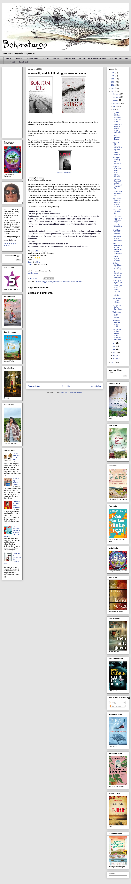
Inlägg (113, 703)
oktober (116, 100)
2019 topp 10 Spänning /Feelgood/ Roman (92, 58)
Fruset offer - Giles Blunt (117, 226)
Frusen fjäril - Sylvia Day (117, 282)
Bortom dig (66, 282)
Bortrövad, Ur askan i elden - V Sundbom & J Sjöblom (117, 290)
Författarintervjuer (69, 58)
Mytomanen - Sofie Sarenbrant (117, 307)
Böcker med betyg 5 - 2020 (119, 58)
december (116, 94)
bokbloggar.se (33, 273)
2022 (113, 85)
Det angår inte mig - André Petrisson (117, 160)
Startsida (8, 58)
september (117, 103)
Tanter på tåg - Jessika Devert (16, 481)
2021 (113, 88)
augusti (115, 106)
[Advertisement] (64, 363)
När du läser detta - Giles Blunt (16, 456)
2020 (113, 91)
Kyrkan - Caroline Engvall (116, 137)
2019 (113, 362)
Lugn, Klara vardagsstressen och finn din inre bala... (117, 202)
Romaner (46, 58)
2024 (113, 79)
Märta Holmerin (41, 251)
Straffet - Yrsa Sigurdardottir (117, 193)
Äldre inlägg (96, 386)
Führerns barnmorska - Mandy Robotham (117, 274)
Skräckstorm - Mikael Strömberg (117, 239)
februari (116, 355)
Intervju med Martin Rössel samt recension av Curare (117, 334)
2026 (113, 73)
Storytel (30, 264)
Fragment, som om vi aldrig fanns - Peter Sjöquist (117, 171)
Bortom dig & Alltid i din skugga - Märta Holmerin (117, 128)
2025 (113, 76)
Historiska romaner (32, 58)
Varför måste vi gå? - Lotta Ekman (117, 315)
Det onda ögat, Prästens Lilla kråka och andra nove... (117, 116)
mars (115, 352)
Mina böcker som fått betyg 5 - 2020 (117, 323)
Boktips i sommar (116, 154)
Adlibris (37, 262)
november (116, 97)
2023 (113, 82)
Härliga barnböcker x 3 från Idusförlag (117, 266)
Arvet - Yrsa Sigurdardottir (117, 211)
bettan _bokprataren (55, 282)
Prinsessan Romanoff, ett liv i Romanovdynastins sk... (117, 184)
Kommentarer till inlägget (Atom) (71, 392)
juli (114, 109)
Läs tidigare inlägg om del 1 (65, 172)
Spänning (56, 58)
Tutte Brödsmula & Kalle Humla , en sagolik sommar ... (117, 248)
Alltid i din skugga (40, 282)
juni (114, 343)
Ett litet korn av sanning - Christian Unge (117, 219)
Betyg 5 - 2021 (10, 62)
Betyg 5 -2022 (23, 62)
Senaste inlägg (34, 386)
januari (115, 358)
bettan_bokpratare (10, 240)
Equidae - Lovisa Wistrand (116, 258)
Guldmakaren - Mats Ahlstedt (117, 300)
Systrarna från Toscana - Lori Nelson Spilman (117, 146)
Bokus (30, 262)
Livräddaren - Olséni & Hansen (117, 232)
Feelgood (18, 58)
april (114, 349)
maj (114, 346)
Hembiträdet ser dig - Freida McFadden (16, 504)
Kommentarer (115, 706)
